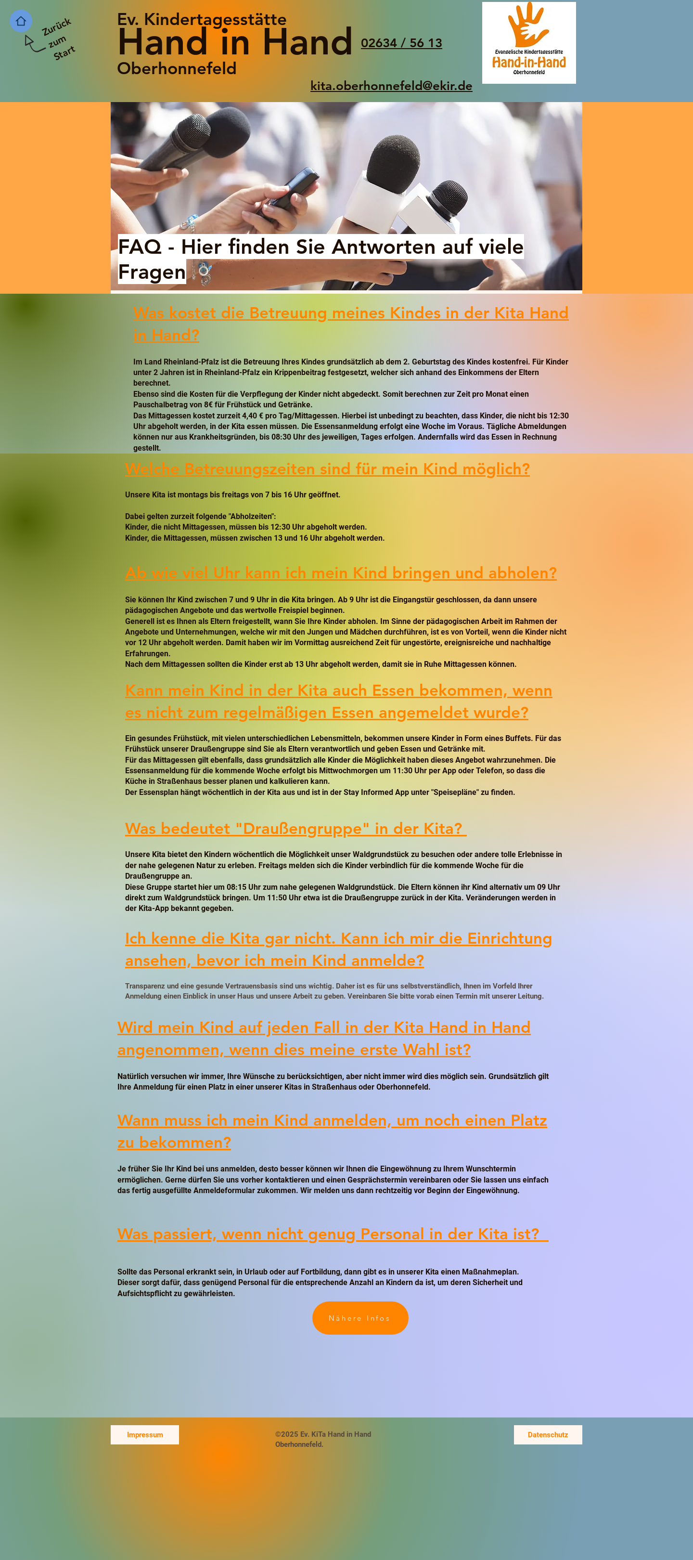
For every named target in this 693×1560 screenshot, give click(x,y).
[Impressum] (145, 1434)
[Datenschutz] (548, 1434)
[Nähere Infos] (360, 1318)
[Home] (21, 21)
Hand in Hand (235, 41)
